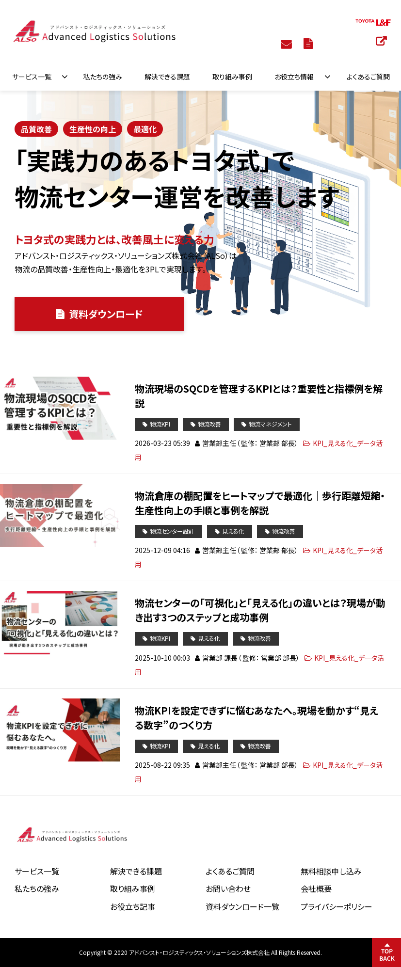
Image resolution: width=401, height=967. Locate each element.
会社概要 (316, 888)
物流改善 (209, 424)
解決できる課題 (167, 76)
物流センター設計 (172, 531)
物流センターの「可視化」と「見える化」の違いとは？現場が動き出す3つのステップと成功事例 (260, 610)
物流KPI (160, 424)
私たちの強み (102, 76)
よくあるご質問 (368, 76)
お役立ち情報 (294, 76)
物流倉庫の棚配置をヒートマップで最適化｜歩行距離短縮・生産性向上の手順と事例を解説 (260, 503)
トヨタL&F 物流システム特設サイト (382, 40)
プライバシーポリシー (336, 906)
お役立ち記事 (132, 906)
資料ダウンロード (309, 43)
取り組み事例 (232, 76)
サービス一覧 (31, 76)
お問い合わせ (287, 43)
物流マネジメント (270, 424)
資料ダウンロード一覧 (242, 906)
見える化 (233, 531)
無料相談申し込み (331, 871)
